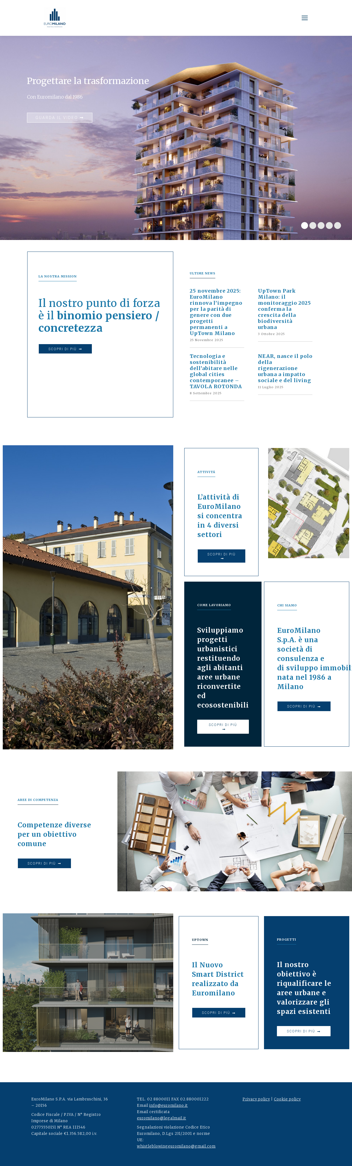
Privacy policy (256, 1099)
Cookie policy (287, 1099)
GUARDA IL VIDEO (59, 117)
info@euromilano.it (168, 1105)
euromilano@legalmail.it (161, 1118)
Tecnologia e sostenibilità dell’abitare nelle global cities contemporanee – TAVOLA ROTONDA (216, 371)
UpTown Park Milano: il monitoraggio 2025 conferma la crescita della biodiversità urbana (284, 309)
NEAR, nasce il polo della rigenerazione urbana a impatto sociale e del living (285, 368)
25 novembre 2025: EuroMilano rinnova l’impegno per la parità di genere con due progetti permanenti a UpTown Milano (216, 312)
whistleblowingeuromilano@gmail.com (176, 1146)
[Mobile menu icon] (304, 17)
